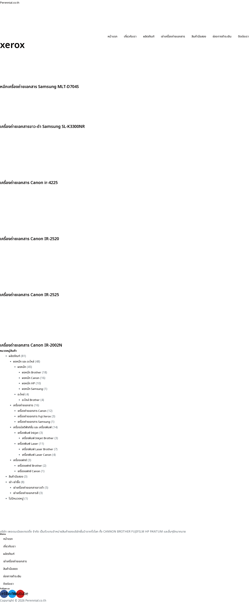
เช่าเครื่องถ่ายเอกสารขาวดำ (29, 486)
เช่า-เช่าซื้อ (14, 481)
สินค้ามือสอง (199, 36)
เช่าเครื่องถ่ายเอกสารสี (26, 492)
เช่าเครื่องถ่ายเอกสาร (173, 36)
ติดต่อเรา (243, 36)
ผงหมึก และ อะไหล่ (24, 361)
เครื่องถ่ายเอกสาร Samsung (35, 421)
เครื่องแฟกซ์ (20, 459)
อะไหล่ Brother (31, 399)
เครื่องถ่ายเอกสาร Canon (33, 410)
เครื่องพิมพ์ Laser (28, 443)
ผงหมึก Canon (31, 378)
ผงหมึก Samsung (33, 388)
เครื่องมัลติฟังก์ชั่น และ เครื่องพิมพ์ (33, 426)
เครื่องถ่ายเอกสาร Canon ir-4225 (37, 182)
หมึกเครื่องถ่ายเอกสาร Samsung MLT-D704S (50, 86)
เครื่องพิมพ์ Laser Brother (39, 448)
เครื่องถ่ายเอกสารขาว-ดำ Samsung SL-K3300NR (54, 126)
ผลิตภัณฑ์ (148, 36)
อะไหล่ (21, 394)
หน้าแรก (112, 36)
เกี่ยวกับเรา (130, 36)
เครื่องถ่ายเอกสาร (23, 405)
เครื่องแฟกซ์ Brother (31, 465)
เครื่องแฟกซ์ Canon (29, 470)
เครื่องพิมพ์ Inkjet (29, 432)
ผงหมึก (22, 367)
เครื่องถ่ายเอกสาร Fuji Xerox (35, 416)
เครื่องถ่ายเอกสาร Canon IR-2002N (39, 345)
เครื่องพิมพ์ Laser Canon (37, 454)
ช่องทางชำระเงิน (222, 36)
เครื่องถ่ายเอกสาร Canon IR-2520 (37, 238)
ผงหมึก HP (29, 383)
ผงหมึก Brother (32, 372)
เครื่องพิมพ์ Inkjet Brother (39, 437)
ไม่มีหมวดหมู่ (16, 497)
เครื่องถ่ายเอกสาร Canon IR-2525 (37, 294)
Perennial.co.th (10, 2)
